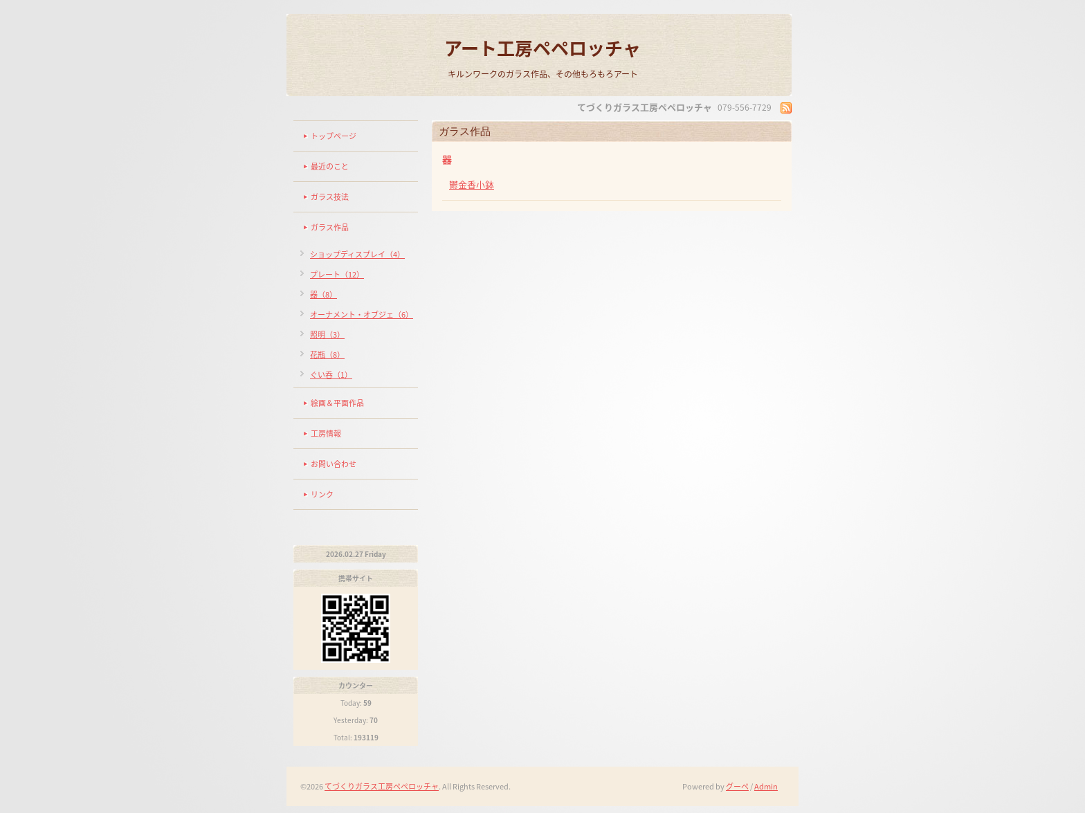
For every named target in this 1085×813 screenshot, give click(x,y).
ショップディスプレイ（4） (357, 254)
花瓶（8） (327, 354)
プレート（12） (337, 274)
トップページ (333, 136)
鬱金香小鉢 (471, 184)
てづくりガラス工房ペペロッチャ (382, 786)
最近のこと (330, 166)
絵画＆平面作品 (337, 403)
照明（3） (327, 334)
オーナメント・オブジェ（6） (361, 314)
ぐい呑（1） (331, 375)
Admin (766, 786)
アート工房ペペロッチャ (542, 48)
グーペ (737, 786)
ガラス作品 (330, 227)
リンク (322, 494)
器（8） (323, 294)
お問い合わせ (333, 464)
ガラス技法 (330, 197)
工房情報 (326, 433)
